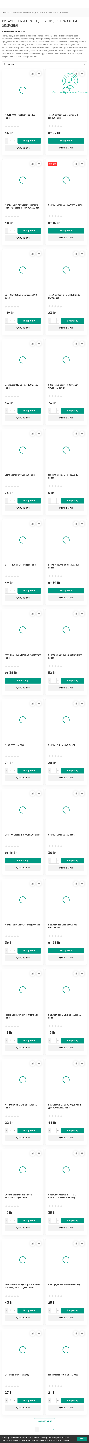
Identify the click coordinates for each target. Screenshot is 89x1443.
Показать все (44, 1421)
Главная (5, 13)
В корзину (29, 140)
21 (49, 1429)
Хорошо (82, 1439)
